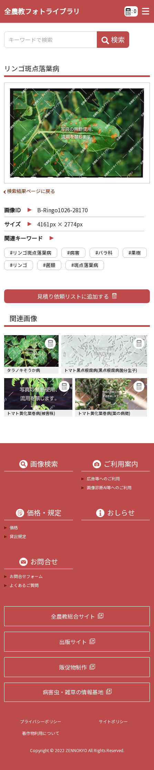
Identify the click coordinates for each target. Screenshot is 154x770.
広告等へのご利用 (103, 478)
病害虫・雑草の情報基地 (73, 692)
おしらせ (121, 513)
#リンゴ (18, 264)
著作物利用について (40, 733)
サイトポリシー (113, 721)
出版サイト (73, 642)
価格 (14, 527)
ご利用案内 (121, 464)
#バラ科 (104, 252)
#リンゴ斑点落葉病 (30, 252)
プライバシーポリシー (40, 721)
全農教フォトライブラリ (42, 11)
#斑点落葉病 (84, 264)
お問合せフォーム (26, 576)
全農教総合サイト (73, 616)
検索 (113, 39)
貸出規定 (18, 536)
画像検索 (44, 464)
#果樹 (135, 252)
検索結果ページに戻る (31, 191)
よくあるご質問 (24, 585)
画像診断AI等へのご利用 (109, 487)
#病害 (73, 252)
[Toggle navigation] (144, 11)
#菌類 (49, 264)
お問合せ (44, 561)
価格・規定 (44, 513)
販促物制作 (73, 667)
